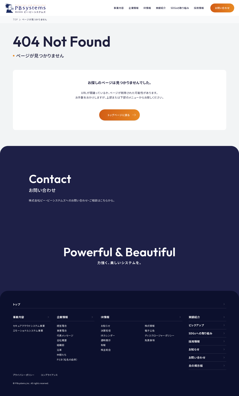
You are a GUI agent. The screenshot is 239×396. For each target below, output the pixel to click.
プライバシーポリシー (24, 374)
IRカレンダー (108, 335)
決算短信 (106, 330)
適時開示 (106, 340)
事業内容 (119, 8)
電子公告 (150, 330)
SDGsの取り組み (180, 8)
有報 (103, 345)
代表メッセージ (65, 335)
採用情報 (199, 8)
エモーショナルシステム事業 (28, 330)
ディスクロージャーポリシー (160, 335)
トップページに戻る (122, 115)
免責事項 (150, 340)
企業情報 (134, 8)
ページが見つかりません (34, 19)
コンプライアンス (49, 374)
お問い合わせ (222, 8)
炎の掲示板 (196, 366)
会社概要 (62, 340)
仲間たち (61, 354)
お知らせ (105, 325)
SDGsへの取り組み (201, 333)
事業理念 (62, 330)
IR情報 (147, 8)
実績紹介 (161, 8)
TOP (15, 19)
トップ (16, 304)
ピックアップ (196, 325)
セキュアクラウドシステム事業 (29, 325)
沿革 (59, 349)
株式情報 (150, 325)
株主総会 (106, 349)
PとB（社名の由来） (67, 359)
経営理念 (62, 325)
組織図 (60, 345)
